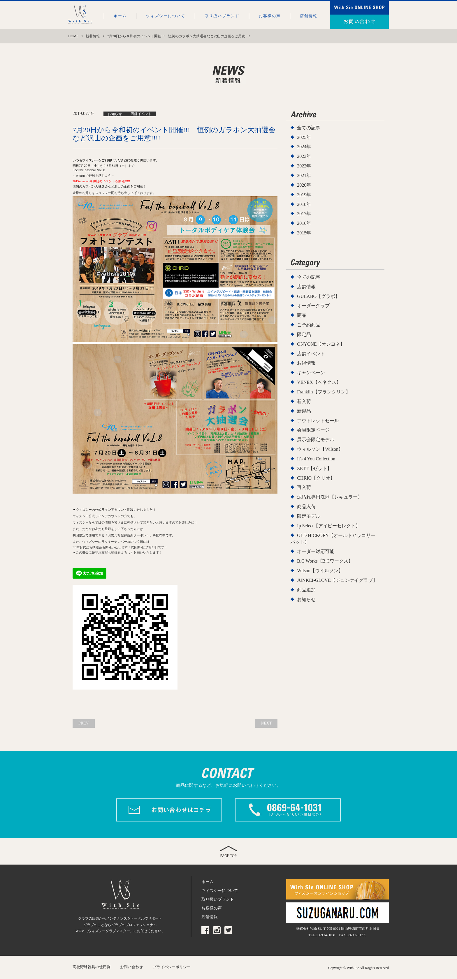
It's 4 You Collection (316, 458)
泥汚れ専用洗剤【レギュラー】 (329, 496)
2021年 (304, 175)
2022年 (304, 165)
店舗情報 (308, 16)
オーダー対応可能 (315, 551)
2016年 (304, 223)
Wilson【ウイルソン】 (320, 570)
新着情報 (93, 36)
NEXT (267, 722)
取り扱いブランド (222, 16)
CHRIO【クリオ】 (316, 478)
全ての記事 (308, 127)
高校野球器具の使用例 (91, 966)
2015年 (304, 232)
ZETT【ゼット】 (314, 468)
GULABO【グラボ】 (318, 296)
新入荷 (304, 401)
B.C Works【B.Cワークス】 (325, 561)
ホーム (120, 16)
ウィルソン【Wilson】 (320, 449)
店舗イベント (311, 353)
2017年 (304, 213)
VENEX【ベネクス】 (319, 382)
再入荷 (304, 487)
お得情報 (306, 363)
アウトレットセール (318, 420)
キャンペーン (311, 372)
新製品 (304, 411)
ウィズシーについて (165, 16)
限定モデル (308, 516)
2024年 (304, 146)
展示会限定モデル (315, 439)
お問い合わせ (131, 966)
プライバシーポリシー (172, 966)
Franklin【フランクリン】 (323, 391)
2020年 (304, 185)
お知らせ (306, 599)
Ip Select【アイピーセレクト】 (328, 525)
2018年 (304, 204)
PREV (82, 722)
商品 (301, 315)
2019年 (304, 194)
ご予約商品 (308, 324)
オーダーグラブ (313, 305)
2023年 (304, 156)
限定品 (304, 334)
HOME (73, 36)
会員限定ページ (313, 429)
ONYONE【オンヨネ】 (321, 344)
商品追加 (306, 589)
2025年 (304, 137)
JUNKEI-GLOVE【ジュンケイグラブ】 (337, 580)
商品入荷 (306, 506)
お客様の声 (270, 16)
